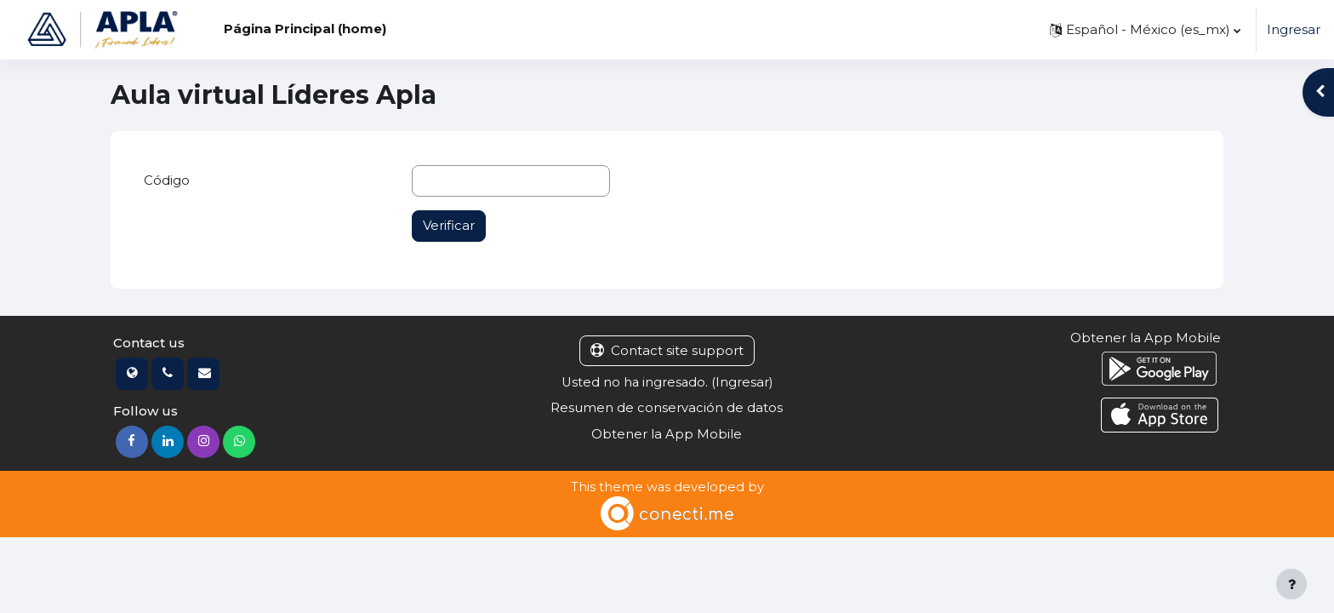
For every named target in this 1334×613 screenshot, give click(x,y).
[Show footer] (1291, 584)
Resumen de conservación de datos (666, 408)
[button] (1145, 30)
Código (167, 180)
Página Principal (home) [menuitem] (305, 28)
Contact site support (667, 350)
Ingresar (1293, 29)
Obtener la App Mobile (666, 435)
